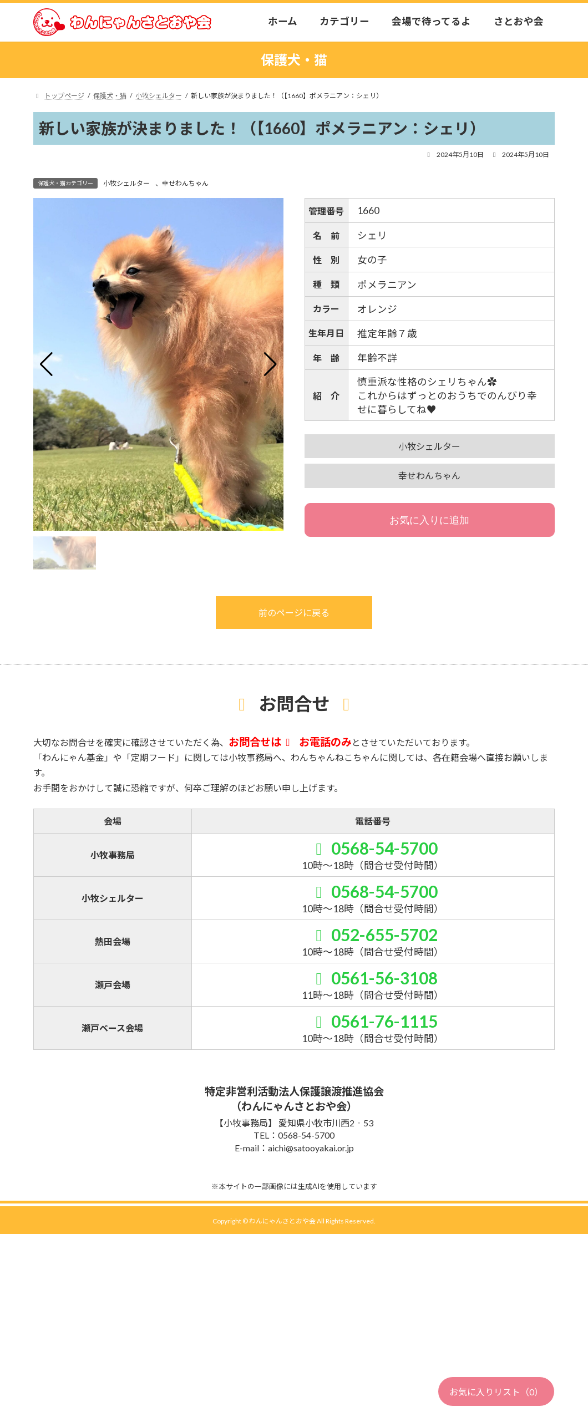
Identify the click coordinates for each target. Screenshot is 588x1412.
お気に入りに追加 (429, 520)
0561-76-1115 (372, 1021)
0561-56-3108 (372, 978)
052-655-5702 (372, 934)
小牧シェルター (126, 183)
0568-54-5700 (372, 848)
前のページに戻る (294, 612)
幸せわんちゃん (185, 183)
